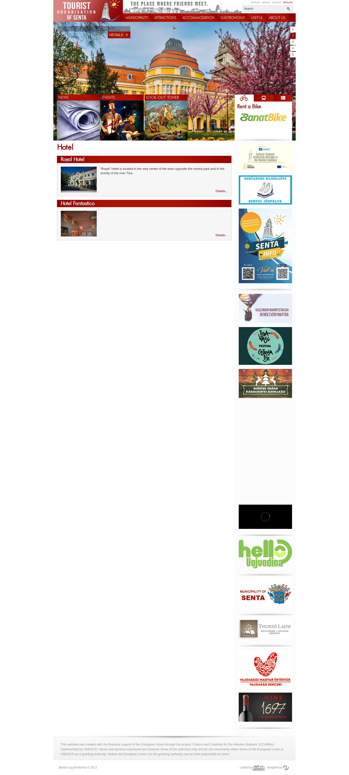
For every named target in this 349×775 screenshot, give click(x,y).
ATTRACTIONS (165, 18)
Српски (255, 2)
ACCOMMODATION (198, 18)
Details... (221, 191)
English (288, 2)
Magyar (276, 2)
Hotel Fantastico (78, 203)
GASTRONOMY (233, 18)
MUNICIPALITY (137, 18)
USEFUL (257, 18)
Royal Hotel (72, 159)
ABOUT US (277, 18)
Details (119, 34)
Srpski (266, 2)
